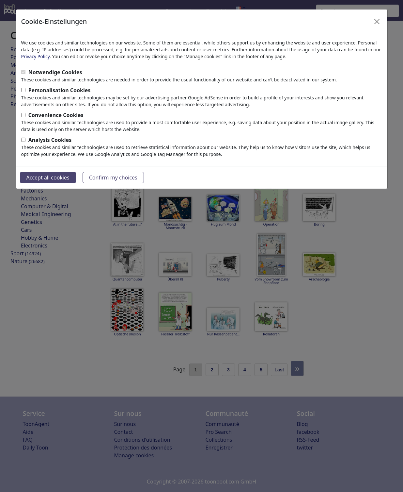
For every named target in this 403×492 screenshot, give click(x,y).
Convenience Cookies (56, 115)
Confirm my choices (113, 177)
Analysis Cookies (50, 140)
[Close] (377, 21)
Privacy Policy (35, 56)
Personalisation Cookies (59, 90)
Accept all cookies (48, 177)
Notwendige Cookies (55, 72)
